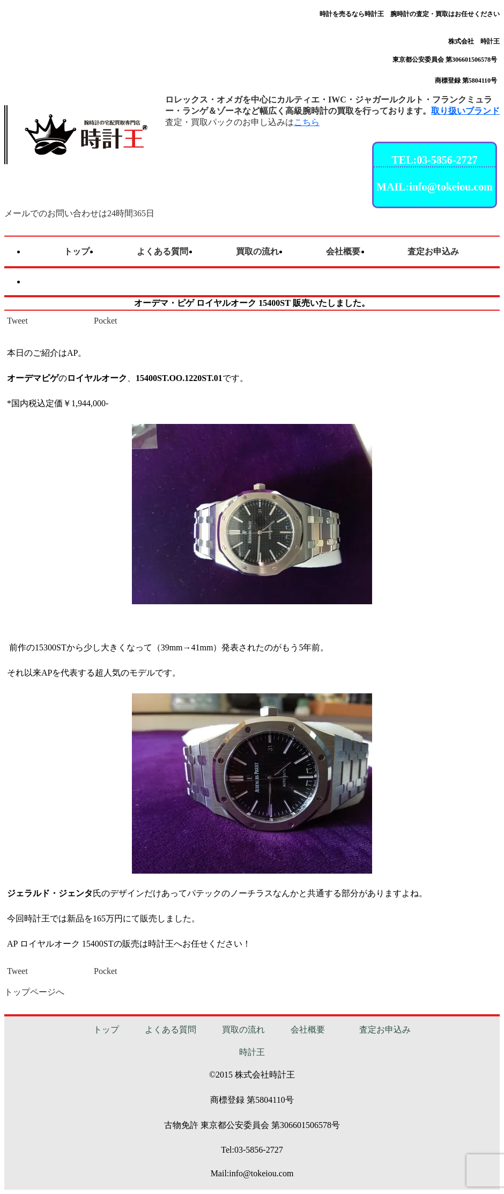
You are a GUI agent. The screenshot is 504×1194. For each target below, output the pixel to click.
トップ (106, 1029)
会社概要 (308, 1029)
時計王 (252, 1052)
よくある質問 (170, 1029)
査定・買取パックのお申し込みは (242, 122)
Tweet (17, 320)
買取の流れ (243, 1029)
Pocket (105, 320)
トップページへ (34, 992)
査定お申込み (385, 1029)
